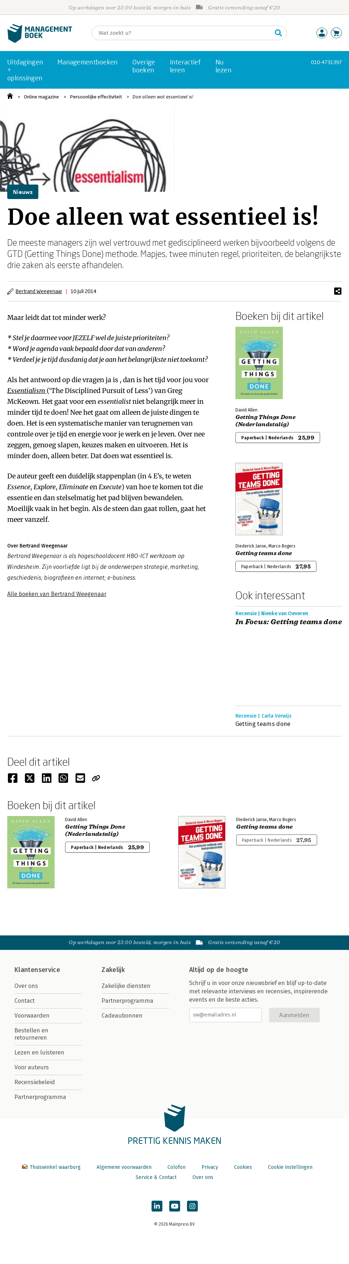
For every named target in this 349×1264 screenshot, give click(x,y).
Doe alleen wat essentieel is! (162, 97)
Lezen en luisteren (39, 1052)
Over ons (26, 985)
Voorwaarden (32, 1015)
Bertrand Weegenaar (39, 291)
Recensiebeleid (34, 1082)
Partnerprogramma (40, 1097)
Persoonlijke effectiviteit (96, 97)
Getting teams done (263, 553)
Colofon (176, 1167)
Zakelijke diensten (126, 985)
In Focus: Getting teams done (288, 622)
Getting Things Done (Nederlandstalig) (265, 421)
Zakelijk (113, 970)
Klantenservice (37, 970)
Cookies (243, 1167)
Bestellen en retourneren (31, 1034)
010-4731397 (326, 62)
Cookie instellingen (290, 1167)
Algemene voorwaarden (124, 1167)
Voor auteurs (31, 1067)
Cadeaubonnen (122, 1015)
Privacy (209, 1167)
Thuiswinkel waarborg (52, 1167)
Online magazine (41, 97)
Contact (24, 1000)
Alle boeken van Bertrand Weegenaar (56, 594)
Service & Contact (156, 1177)
